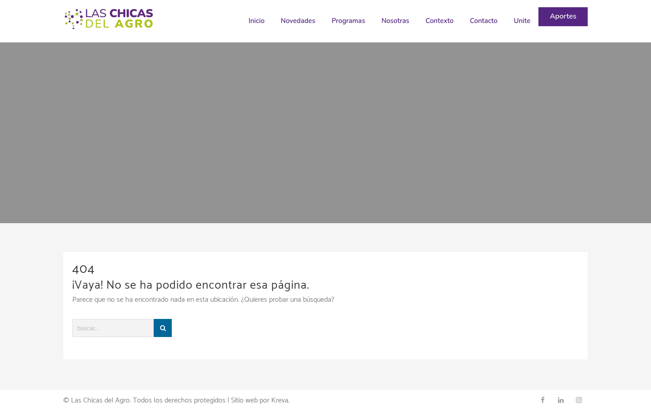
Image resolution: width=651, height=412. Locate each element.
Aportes (563, 16)
